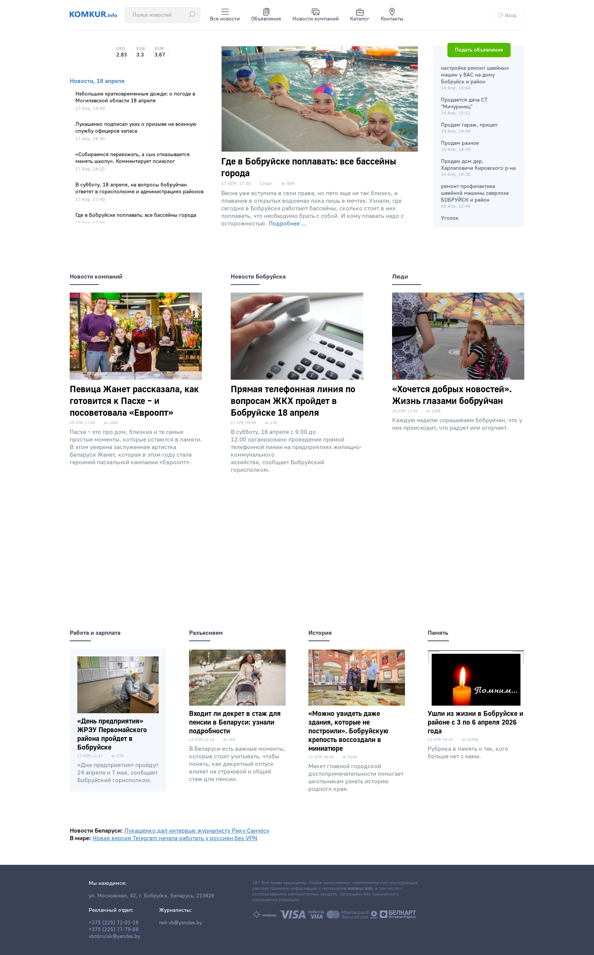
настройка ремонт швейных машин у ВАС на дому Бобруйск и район (475, 75)
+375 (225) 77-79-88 (114, 929)
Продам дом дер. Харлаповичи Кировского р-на (478, 165)
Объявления (266, 15)
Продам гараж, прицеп (469, 125)
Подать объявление (479, 50)
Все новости (225, 15)
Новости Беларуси (95, 830)
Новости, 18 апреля (97, 81)
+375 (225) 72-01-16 (114, 922)
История (320, 633)
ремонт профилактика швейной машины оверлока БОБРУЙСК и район (475, 193)
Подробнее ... (288, 223)
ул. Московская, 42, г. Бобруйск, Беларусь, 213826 (151, 895)
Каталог (359, 15)
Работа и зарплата (95, 633)
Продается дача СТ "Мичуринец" (464, 103)
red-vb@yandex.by (180, 922)
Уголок (449, 218)
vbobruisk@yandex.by (114, 936)
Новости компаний (315, 15)
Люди (400, 276)
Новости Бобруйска (258, 276)
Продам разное (460, 143)
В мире (79, 838)
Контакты (392, 15)
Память (438, 633)
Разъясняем (206, 633)
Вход (507, 15)
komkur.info (360, 888)
